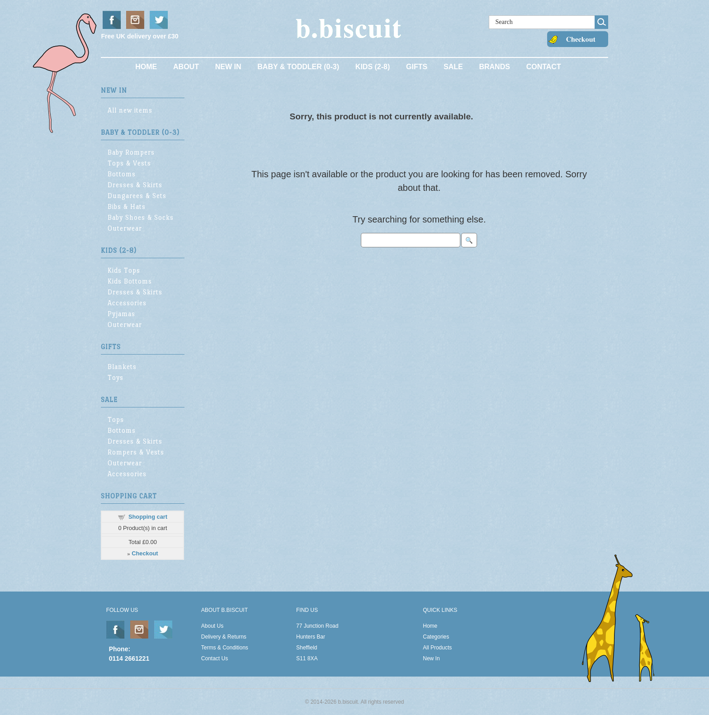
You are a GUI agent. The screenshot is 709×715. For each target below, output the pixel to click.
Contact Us (214, 658)
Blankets (122, 366)
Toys (115, 377)
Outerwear (125, 228)
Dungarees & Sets (137, 195)
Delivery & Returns (223, 637)
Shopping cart (147, 516)
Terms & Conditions (224, 647)
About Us (212, 626)
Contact (543, 67)
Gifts (416, 67)
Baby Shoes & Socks (141, 217)
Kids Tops (124, 270)
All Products (437, 647)
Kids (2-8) (372, 67)
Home (146, 67)
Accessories (127, 303)
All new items (130, 110)
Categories (436, 637)
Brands (494, 67)
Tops (116, 419)
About (186, 67)
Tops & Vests (129, 163)
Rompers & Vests (136, 452)
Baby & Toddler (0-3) (298, 67)
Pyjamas (121, 313)
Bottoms (122, 174)
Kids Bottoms (130, 281)
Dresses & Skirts (135, 185)
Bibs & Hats (127, 206)
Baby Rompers (131, 152)
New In (228, 67)
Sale (453, 67)
